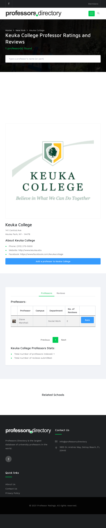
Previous (45, 340)
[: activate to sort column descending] (14, 311)
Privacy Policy (12, 493)
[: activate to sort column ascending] (87, 311)
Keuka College (36, 30)
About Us (10, 484)
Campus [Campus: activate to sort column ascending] (40, 310)
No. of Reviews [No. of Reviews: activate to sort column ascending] (72, 311)
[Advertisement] (53, 92)
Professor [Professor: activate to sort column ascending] (25, 310)
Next (63, 340)
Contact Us (11, 488)
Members (93, 3)
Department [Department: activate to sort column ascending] (56, 310)
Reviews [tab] (61, 293)
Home (8, 30)
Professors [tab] (46, 293)
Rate (87, 320)
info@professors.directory (73, 441)
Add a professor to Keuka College (53, 261)
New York (20, 30)
